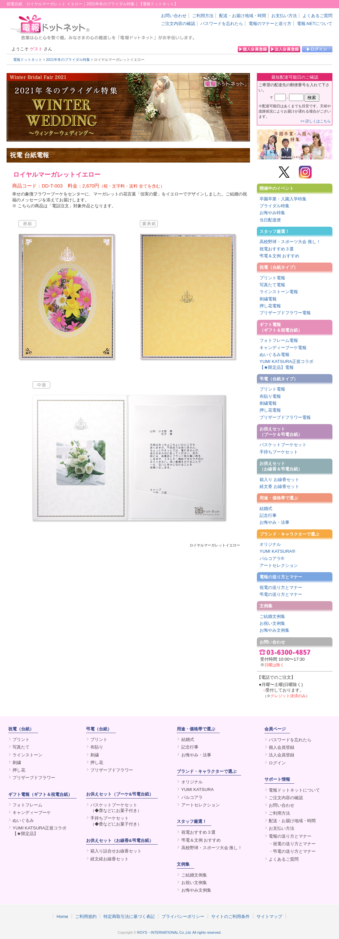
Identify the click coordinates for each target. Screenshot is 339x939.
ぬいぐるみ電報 (274, 354)
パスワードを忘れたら (221, 23)
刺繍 (16, 762)
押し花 (18, 770)
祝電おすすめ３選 (277, 248)
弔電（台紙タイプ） (279, 378)
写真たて (21, 747)
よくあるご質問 (317, 15)
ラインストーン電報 (279, 291)
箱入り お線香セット (279, 479)
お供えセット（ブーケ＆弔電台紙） (281, 431)
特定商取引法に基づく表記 (129, 916)
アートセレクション (279, 565)
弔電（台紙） (99, 728)
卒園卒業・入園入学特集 (283, 198)
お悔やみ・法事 (274, 522)
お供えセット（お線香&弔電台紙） (119, 840)
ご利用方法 (203, 15)
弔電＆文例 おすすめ (279, 255)
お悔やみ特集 (272, 212)
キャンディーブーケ (31, 812)
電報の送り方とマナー (281, 576)
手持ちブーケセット (279, 451)
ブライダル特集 (274, 205)
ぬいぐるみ (23, 820)
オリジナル (270, 544)
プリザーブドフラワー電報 (285, 312)
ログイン (277, 762)
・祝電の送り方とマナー (292, 843)
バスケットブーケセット (283, 444)
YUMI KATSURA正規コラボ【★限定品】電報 (286, 364)
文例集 (266, 605)
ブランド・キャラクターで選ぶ (289, 534)
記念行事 (268, 515)
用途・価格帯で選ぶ (279, 497)
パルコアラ (192, 797)
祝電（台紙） (21, 728)
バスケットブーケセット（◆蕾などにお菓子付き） (116, 807)
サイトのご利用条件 (230, 916)
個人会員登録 (281, 747)
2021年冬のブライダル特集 (68, 60)
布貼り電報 (270, 396)
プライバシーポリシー (183, 916)
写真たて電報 (272, 284)
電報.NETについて (314, 23)
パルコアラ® (272, 558)
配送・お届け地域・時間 (242, 15)
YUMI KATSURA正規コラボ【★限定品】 (39, 830)
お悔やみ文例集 (274, 630)
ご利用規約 (86, 916)
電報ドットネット (27, 60)
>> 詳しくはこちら (316, 121)
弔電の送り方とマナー (281, 594)
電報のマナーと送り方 (270, 23)
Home (62, 916)
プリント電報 (272, 277)
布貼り (96, 747)
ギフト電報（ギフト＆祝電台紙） (281, 327)
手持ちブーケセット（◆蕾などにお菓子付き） (116, 821)
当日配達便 (270, 219)
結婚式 (266, 508)
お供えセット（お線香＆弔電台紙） (281, 466)
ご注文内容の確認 (178, 23)
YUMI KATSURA (197, 789)
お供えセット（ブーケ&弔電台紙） (119, 794)
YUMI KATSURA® (277, 551)
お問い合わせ (174, 15)
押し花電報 (270, 305)
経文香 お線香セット (279, 486)
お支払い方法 (284, 15)
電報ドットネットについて (294, 790)
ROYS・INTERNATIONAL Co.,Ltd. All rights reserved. (179, 932)
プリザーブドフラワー (33, 777)
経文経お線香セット (109, 858)
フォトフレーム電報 (279, 340)
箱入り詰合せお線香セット (116, 851)
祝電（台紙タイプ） (279, 267)
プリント (21, 739)
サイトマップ (269, 916)
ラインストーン (27, 754)
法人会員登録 (281, 754)
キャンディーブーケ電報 (283, 347)
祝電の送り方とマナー (281, 587)
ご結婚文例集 (272, 616)
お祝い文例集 (272, 623)
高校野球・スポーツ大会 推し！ (290, 241)
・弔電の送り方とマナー (292, 851)
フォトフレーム (27, 804)
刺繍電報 (268, 298)
